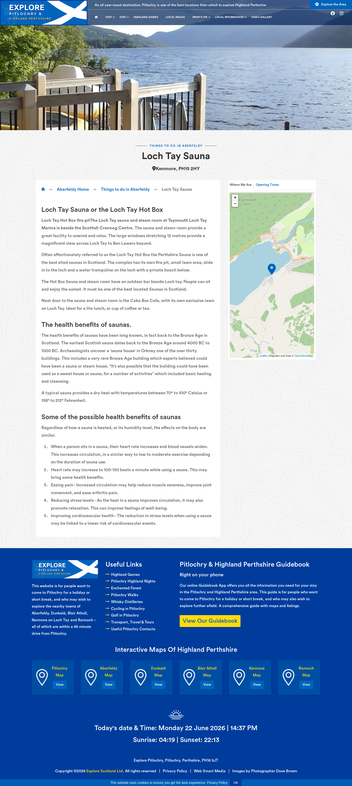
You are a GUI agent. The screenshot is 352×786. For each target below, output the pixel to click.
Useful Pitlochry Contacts (130, 629)
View (59, 684)
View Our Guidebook (210, 621)
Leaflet (263, 355)
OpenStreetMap (303, 355)
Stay (124, 17)
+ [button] (235, 197)
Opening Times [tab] (267, 185)
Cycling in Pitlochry (125, 609)
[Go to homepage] (98, 17)
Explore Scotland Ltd (104, 771)
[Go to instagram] (343, 13)
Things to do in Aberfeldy (125, 189)
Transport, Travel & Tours (130, 622)
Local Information (231, 17)
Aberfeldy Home (73, 189)
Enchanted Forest (123, 588)
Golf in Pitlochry (122, 615)
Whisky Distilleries (124, 602)
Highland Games (146, 17)
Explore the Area (330, 4)
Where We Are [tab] (241, 185)
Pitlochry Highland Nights (130, 581)
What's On (201, 17)
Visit (110, 17)
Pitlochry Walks (122, 595)
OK (235, 783)
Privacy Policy (175, 771)
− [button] (235, 204)
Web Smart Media (210, 771)
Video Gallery (261, 17)
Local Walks (175, 17)
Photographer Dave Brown (274, 771)
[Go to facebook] (335, 13)
